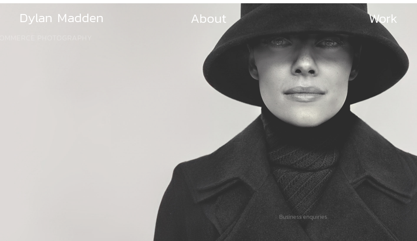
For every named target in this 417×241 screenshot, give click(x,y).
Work (383, 18)
